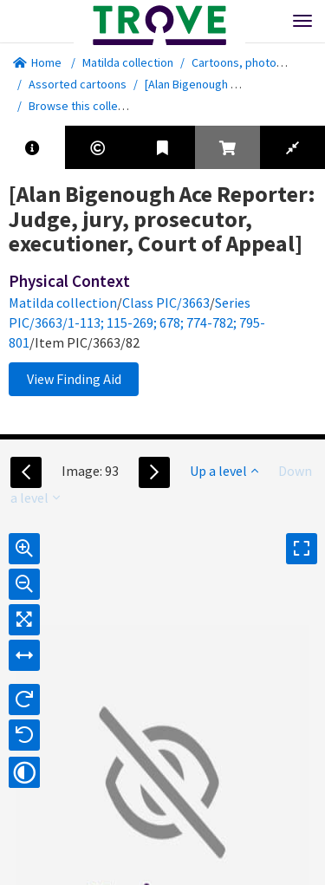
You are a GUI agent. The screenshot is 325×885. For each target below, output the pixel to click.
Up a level (224, 470)
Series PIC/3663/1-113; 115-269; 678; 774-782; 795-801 (137, 322)
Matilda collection (127, 62)
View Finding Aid (74, 378)
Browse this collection (92, 106)
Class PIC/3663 (166, 302)
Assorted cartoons (78, 84)
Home (37, 62)
